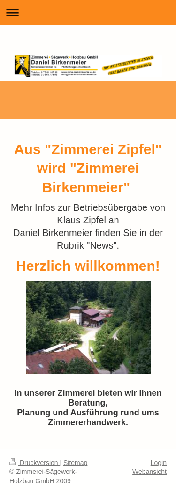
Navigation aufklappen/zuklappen (88, 12)
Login (159, 462)
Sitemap (75, 462)
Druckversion (34, 462)
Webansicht (149, 471)
